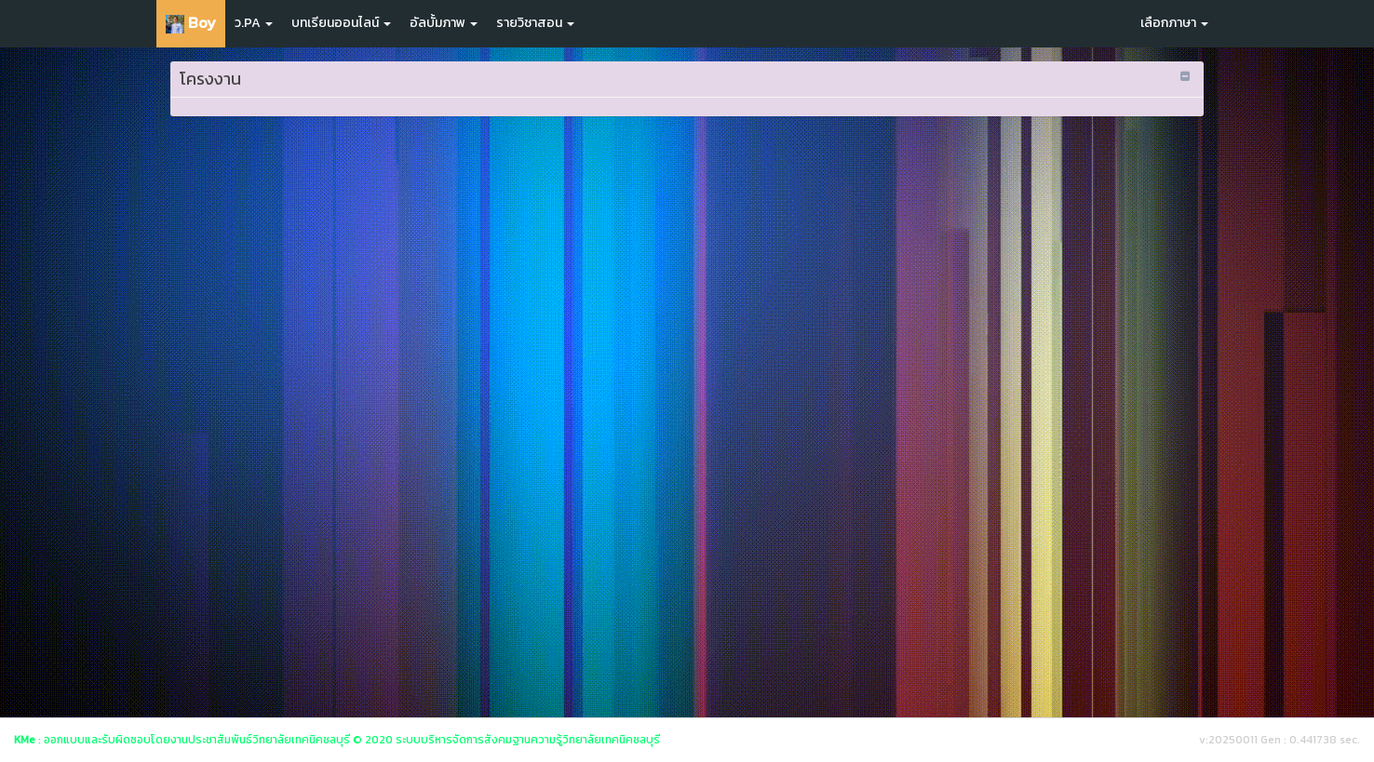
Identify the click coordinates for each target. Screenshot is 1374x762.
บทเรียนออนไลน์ (341, 23)
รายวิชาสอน (535, 23)
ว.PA (254, 23)
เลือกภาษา (1174, 23)
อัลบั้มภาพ (444, 23)
